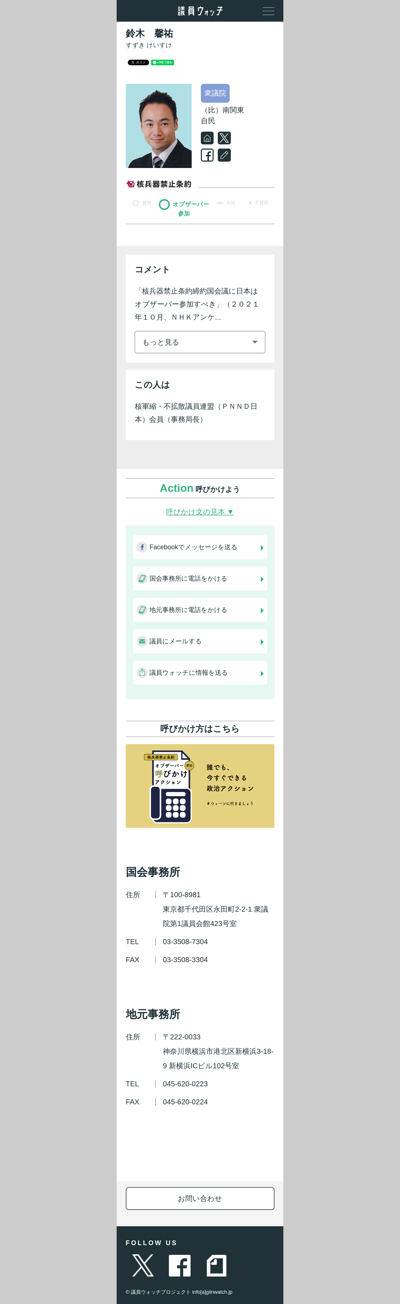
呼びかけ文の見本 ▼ (200, 512)
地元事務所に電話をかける (188, 609)
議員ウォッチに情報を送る (188, 672)
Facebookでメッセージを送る (193, 547)
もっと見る (160, 342)
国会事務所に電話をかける (188, 578)
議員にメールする (175, 641)
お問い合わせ (200, 1198)
